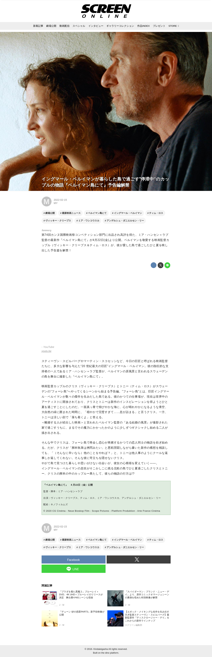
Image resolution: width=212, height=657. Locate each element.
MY (56, 203)
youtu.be (46, 351)
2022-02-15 (60, 199)
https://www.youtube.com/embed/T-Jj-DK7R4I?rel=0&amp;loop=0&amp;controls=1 (106, 307)
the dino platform (109, 652)
